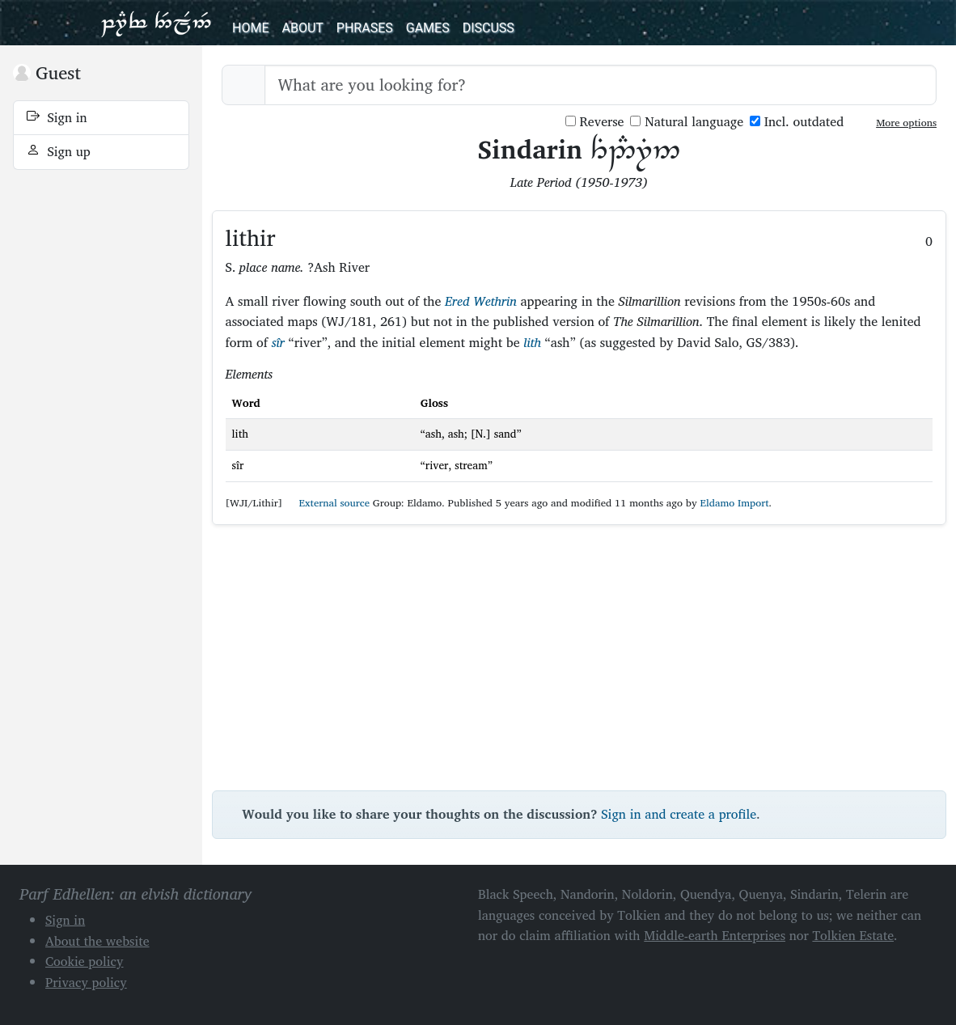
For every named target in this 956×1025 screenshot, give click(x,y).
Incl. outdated (797, 122)
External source (328, 502)
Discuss (488, 28)
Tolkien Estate (853, 935)
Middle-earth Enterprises (714, 935)
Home (250, 28)
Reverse (594, 122)
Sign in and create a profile (678, 813)
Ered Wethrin (481, 300)
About (302, 28)
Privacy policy (86, 982)
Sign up (59, 151)
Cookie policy (84, 961)
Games (428, 28)
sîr (278, 342)
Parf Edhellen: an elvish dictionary (156, 23)
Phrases (364, 28)
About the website (97, 940)
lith (532, 342)
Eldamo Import (734, 502)
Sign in (57, 117)
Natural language (686, 122)
